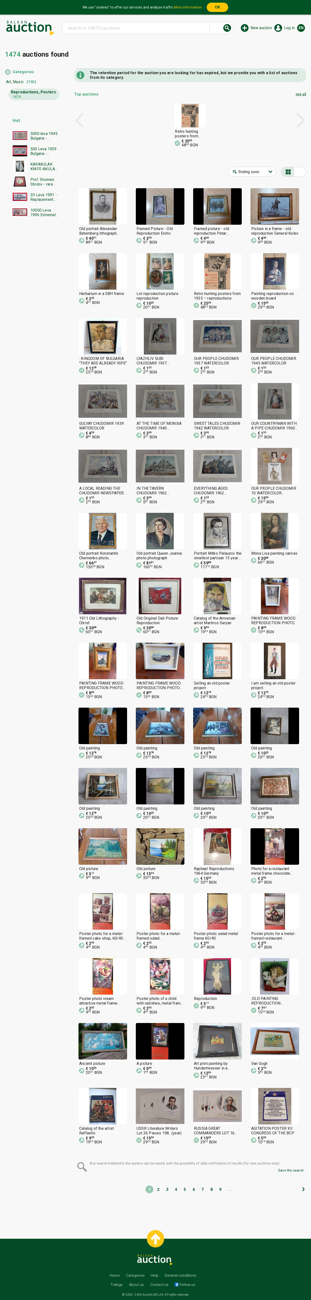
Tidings (117, 1284)
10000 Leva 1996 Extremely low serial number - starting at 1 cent (44, 212)
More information (188, 7)
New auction (261, 28)
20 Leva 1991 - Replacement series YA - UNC (44, 197)
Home (115, 1275)
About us (136, 1284)
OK (217, 7)
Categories (23, 72)
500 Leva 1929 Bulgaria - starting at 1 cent (43, 151)
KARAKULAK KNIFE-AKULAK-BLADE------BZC (44, 166)
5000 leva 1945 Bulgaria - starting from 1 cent (44, 136)
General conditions (180, 1275)
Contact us (159, 1284)
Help (154, 1275)
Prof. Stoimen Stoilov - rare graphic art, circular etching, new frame (43, 182)
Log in (289, 28)
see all (301, 94)
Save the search (291, 1170)
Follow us (187, 1284)
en (301, 28)
